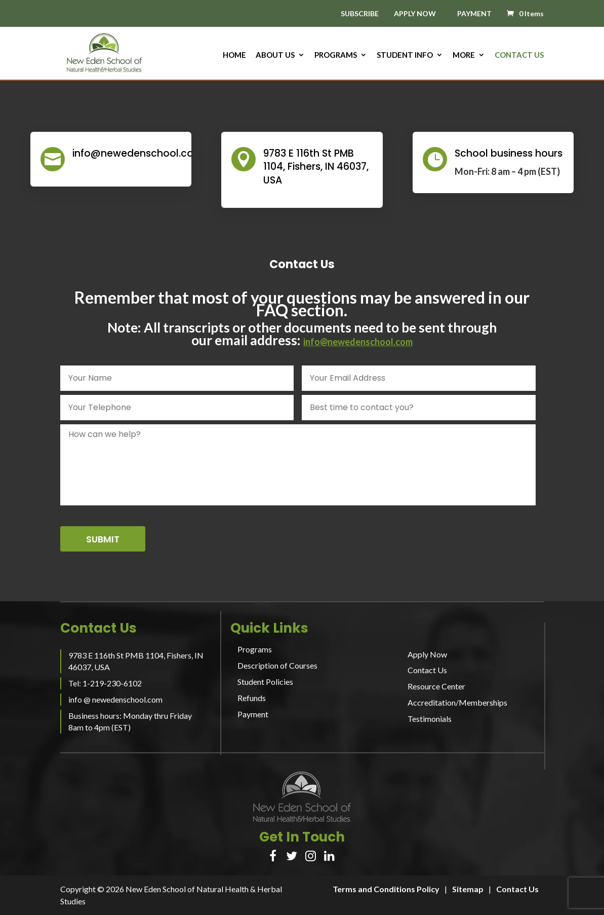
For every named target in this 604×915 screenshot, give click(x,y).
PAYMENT (474, 13)
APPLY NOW (415, 13)
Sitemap (468, 889)
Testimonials (430, 718)
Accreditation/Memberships (457, 702)
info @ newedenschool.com (115, 699)
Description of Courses (277, 665)
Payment (252, 714)
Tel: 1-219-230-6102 (105, 683)
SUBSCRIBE (360, 14)
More (464, 55)
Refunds (251, 698)
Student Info (405, 55)
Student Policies (265, 681)
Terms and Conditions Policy (386, 889)
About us (275, 55)
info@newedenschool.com (358, 341)
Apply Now (427, 654)
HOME (234, 55)
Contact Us (519, 55)
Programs (335, 55)
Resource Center (436, 686)
